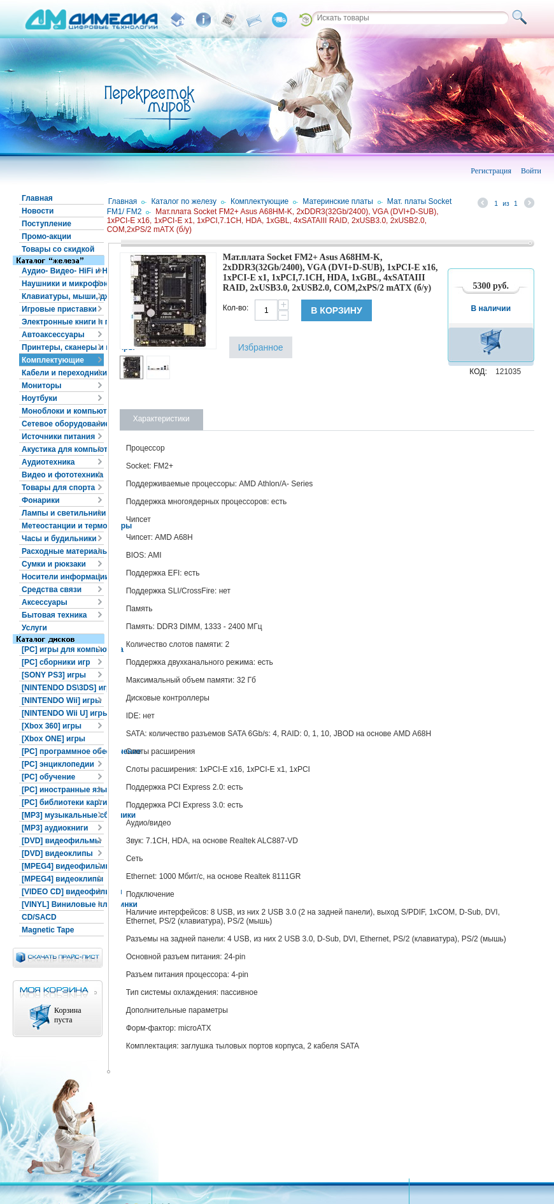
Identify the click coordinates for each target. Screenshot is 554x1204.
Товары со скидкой (58, 249)
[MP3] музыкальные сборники (63, 815)
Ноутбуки (39, 398)
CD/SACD (39, 917)
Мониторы (42, 385)
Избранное (260, 347)
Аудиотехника (48, 462)
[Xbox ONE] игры (53, 738)
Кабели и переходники (63, 372)
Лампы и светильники (63, 513)
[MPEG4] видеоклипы (62, 878)
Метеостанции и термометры (63, 525)
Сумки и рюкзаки (54, 564)
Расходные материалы (63, 551)
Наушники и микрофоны (63, 283)
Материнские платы (337, 201)
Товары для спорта (58, 487)
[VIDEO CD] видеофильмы (63, 891)
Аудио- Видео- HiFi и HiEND (63, 270)
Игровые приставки (59, 309)
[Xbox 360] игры (52, 726)
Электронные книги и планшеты (63, 321)
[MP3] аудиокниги (55, 827)
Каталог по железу (184, 201)
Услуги (34, 627)
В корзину (336, 310)
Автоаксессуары (53, 334)
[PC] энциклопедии (58, 764)
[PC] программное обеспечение (63, 751)
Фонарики (41, 500)
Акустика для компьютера (63, 449)
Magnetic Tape (48, 929)
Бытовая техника (54, 615)
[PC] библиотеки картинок (63, 802)
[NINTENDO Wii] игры (61, 700)
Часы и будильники (59, 538)
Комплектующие (53, 360)
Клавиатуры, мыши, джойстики (63, 296)
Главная (37, 198)
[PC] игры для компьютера (63, 649)
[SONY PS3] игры (54, 675)
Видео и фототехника (62, 474)
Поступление (46, 223)
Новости (37, 211)
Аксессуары (44, 602)
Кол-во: (236, 307)
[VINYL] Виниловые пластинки (63, 904)
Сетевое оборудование (63, 423)
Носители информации (63, 576)
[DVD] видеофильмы (61, 840)
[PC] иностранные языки (63, 789)
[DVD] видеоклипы (57, 853)
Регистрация (491, 170)
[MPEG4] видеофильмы (63, 866)
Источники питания (58, 436)
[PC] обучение (48, 776)
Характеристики (161, 418)
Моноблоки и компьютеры (63, 411)
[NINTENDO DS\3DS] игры (63, 687)
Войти (531, 170)
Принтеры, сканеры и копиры (63, 347)
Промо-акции (46, 236)
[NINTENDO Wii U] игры (63, 713)
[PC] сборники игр (56, 662)
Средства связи (52, 589)
